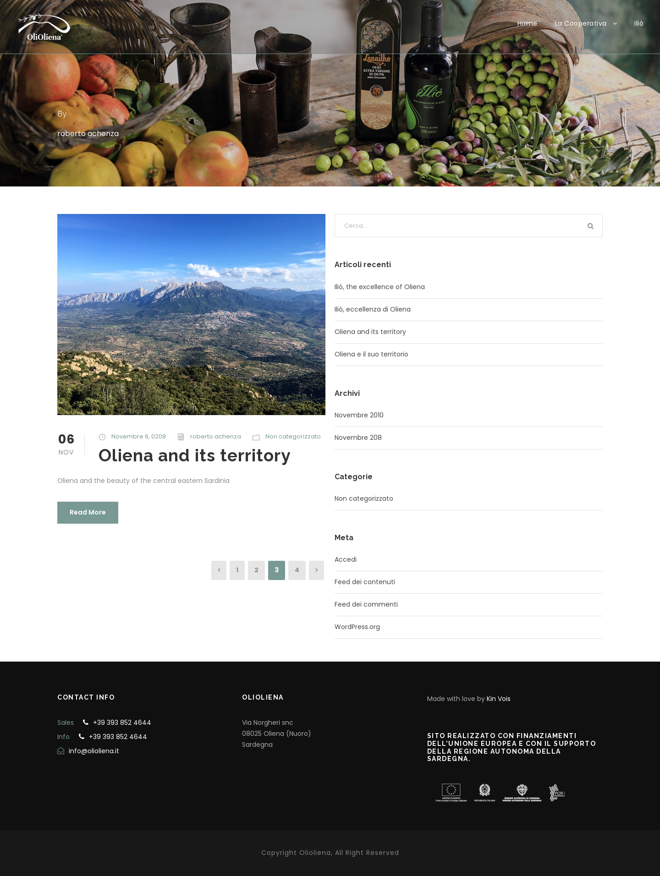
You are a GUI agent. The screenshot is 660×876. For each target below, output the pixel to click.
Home (527, 23)
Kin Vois (499, 698)
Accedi (346, 559)
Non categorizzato (293, 436)
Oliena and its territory (195, 455)
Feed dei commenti (366, 604)
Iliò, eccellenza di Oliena (373, 309)
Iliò (639, 23)
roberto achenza (215, 436)
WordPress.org (357, 626)
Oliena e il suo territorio (371, 354)
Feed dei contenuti (365, 581)
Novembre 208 (358, 437)
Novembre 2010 (359, 415)
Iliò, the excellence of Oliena (380, 286)
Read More (88, 512)
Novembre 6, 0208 (138, 436)
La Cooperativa (581, 23)
